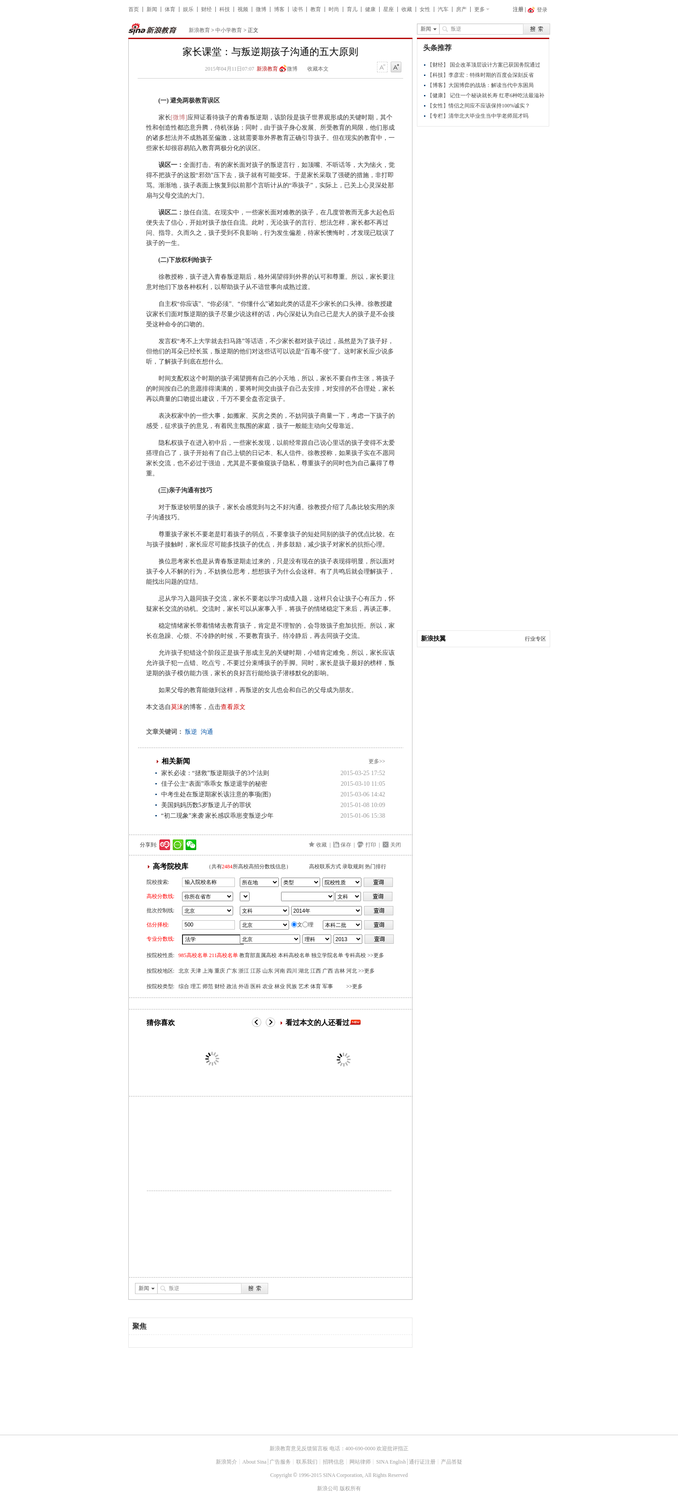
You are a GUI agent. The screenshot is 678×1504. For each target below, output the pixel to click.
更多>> (377, 761)
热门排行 (375, 866)
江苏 (255, 971)
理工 (195, 986)
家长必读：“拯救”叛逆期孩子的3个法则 (215, 773)
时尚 (334, 9)
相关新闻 (176, 761)
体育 (170, 9)
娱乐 (188, 9)
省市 (245, 896)
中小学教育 (228, 30)
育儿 (352, 9)
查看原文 (233, 707)
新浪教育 (199, 30)
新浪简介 (226, 1462)
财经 (206, 9)
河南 (279, 971)
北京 (183, 971)
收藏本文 (318, 69)
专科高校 (355, 955)
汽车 (443, 9)
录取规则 (353, 866)
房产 (461, 9)
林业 (279, 986)
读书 (297, 9)
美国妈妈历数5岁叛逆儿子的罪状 (206, 805)
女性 (425, 9)
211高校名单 (223, 955)
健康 (370, 9)
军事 (327, 986)
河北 (351, 971)
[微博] (179, 117)
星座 (388, 9)
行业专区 (535, 639)
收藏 (406, 9)
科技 (224, 9)
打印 (370, 845)
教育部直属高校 (258, 955)
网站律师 (360, 1462)
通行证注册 (422, 1462)
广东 (231, 971)
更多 (479, 9)
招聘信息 (333, 1462)
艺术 (303, 986)
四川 (291, 971)
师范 (207, 986)
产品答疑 (451, 1462)
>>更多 (375, 955)
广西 (327, 971)
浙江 (243, 971)
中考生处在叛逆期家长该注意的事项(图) (216, 794)
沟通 (207, 731)
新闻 (152, 9)
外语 (243, 986)
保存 (346, 845)
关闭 (395, 845)
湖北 (303, 971)
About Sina (254, 1462)
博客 (279, 9)
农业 (267, 986)
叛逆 (191, 731)
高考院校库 (170, 866)
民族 (291, 986)
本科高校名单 (294, 955)
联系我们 (306, 1462)
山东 (267, 971)
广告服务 (280, 1462)
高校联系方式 (325, 866)
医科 (255, 986)
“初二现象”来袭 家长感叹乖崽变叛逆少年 (217, 815)
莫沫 (177, 707)
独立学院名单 (327, 955)
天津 (195, 971)
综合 (183, 986)
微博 (261, 9)
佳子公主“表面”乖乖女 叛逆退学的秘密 (214, 783)
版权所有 (350, 1488)
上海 (207, 971)
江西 (315, 971)
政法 (231, 986)
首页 (133, 9)
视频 (243, 9)
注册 (518, 9)
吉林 (339, 971)
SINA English (391, 1462)
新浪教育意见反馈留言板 (299, 1448)
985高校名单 (193, 955)
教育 (315, 9)
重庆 (219, 971)
